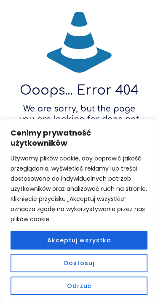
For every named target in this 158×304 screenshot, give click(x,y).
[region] (79, 211)
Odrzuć (79, 286)
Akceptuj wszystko (79, 240)
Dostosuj (79, 263)
